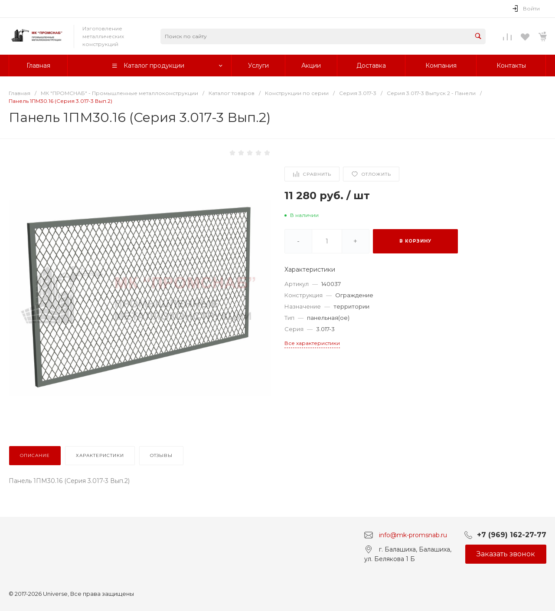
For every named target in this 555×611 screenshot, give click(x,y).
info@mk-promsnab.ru (413, 535)
